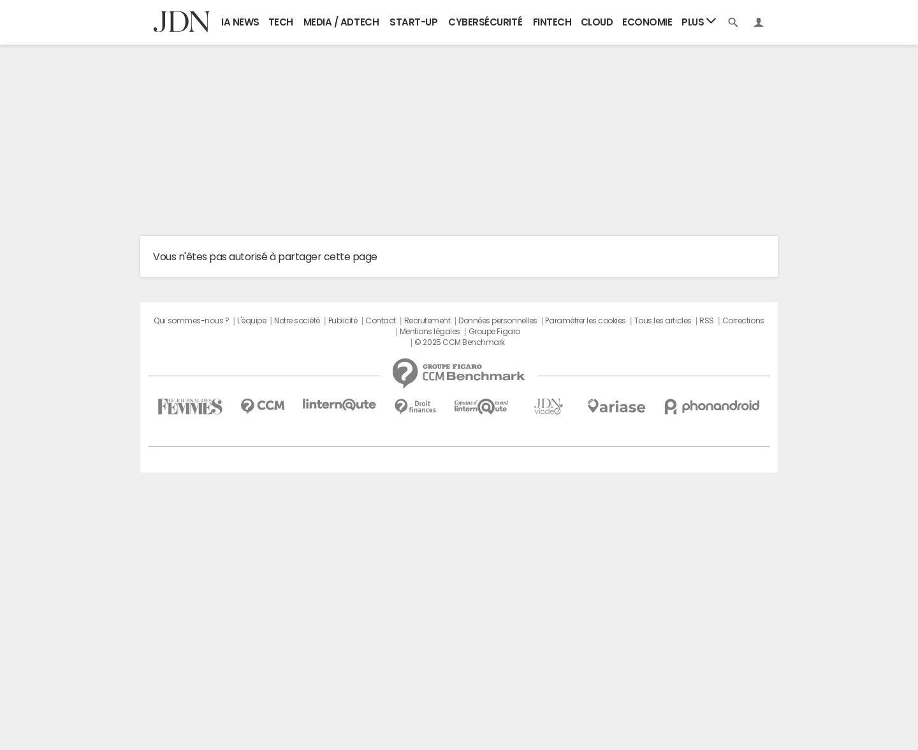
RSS (706, 321)
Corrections (743, 321)
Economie (647, 22)
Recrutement (427, 321)
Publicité (343, 321)
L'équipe (251, 321)
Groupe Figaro (494, 331)
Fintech (552, 22)
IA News (240, 22)
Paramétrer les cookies (585, 321)
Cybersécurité (485, 22)
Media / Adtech (341, 22)
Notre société (297, 321)
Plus (698, 21)
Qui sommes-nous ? (191, 321)
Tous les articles (663, 321)
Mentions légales (430, 331)
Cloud (597, 22)
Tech (280, 22)
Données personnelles (497, 321)
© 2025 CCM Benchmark (459, 342)
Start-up (413, 22)
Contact (380, 321)
